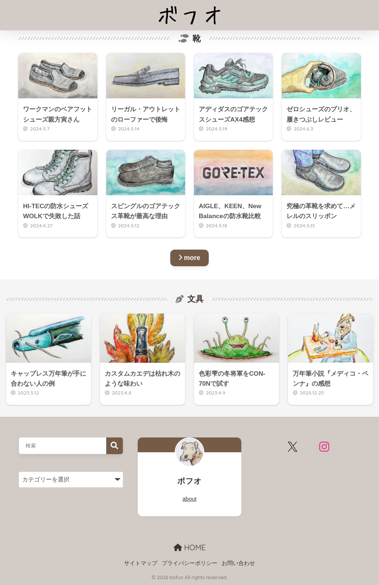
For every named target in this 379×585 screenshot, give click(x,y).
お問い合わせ (238, 563)
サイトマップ (140, 563)
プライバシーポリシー (189, 563)
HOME (189, 547)
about (189, 499)
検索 (114, 445)
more (189, 257)
